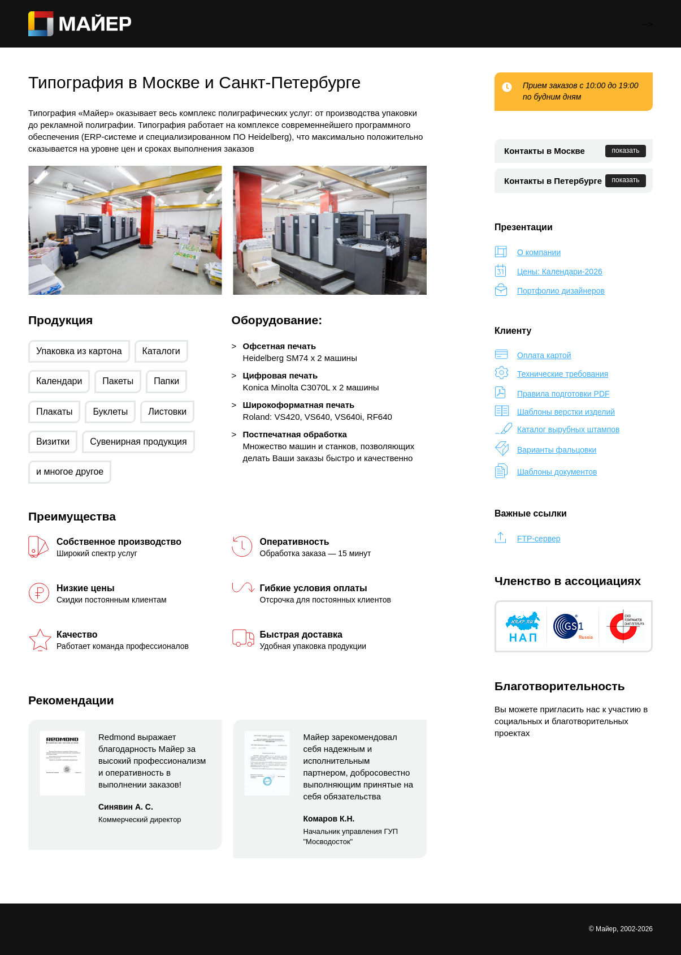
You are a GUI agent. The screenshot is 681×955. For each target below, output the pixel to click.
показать (626, 150)
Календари (59, 381)
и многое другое (69, 471)
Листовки (167, 411)
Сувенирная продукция (138, 441)
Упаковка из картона (79, 351)
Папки (166, 381)
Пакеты (117, 381)
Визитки (53, 441)
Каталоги (161, 351)
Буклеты (110, 411)
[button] (11, 230)
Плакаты (54, 411)
